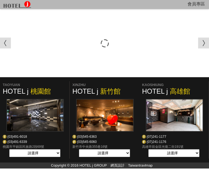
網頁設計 (117, 165)
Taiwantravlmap (140, 165)
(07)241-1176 (156, 142)
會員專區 (196, 4)
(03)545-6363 (87, 137)
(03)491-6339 (17, 142)
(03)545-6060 (87, 142)
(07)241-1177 (156, 137)
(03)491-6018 (17, 137)
